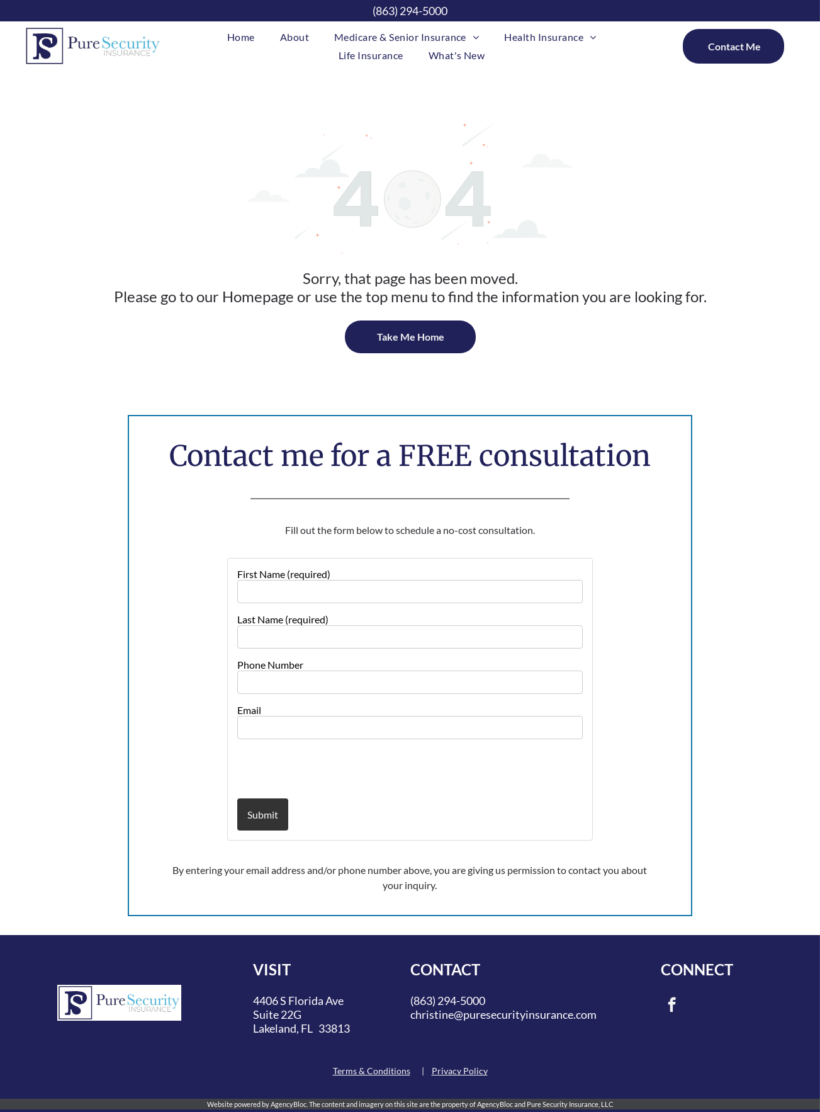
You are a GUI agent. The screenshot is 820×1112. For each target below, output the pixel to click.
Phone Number (270, 665)
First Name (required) (283, 574)
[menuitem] (241, 37)
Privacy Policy (460, 1070)
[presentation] (311, 768)
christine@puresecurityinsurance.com (503, 1014)
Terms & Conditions (371, 1070)
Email (249, 710)
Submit (262, 814)
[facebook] (672, 1006)
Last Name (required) (283, 619)
